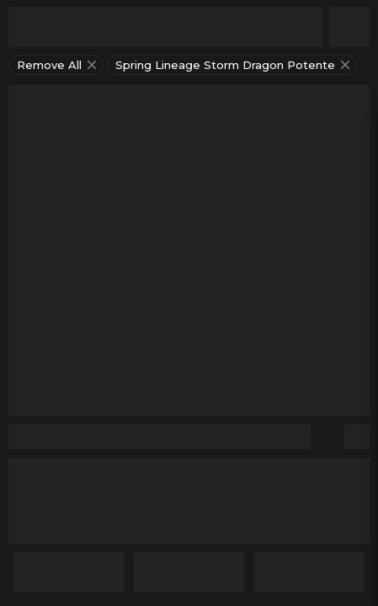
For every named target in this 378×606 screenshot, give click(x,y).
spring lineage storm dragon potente (234, 64)
